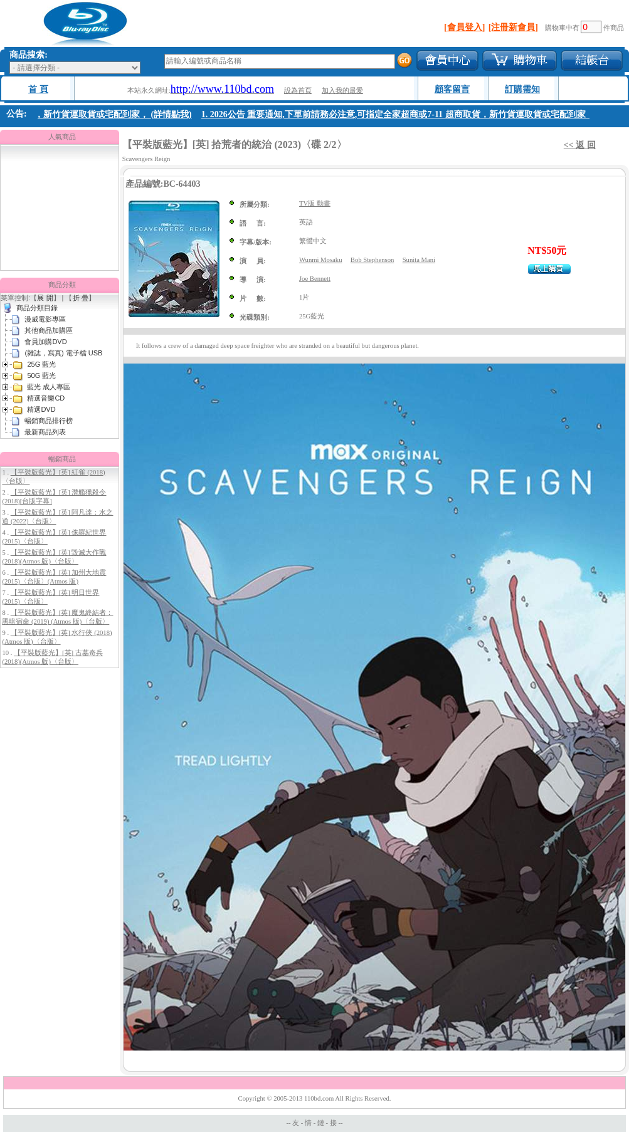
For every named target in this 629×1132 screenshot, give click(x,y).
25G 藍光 (41, 364)
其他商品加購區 (48, 330)
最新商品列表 (45, 432)
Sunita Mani (419, 259)
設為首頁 (298, 90)
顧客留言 (452, 89)
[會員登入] (464, 27)
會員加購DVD (45, 341)
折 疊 (80, 297)
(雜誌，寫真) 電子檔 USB (63, 353)
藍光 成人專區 (48, 386)
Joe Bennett (314, 278)
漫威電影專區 (45, 319)
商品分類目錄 (37, 308)
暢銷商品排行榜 (48, 420)
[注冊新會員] (513, 27)
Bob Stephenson (372, 259)
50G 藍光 (41, 375)
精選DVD (41, 409)
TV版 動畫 (314, 203)
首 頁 (38, 89)
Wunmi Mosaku (320, 259)
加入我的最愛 (342, 90)
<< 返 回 (580, 145)
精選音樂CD (46, 398)
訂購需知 (522, 89)
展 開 (45, 297)
